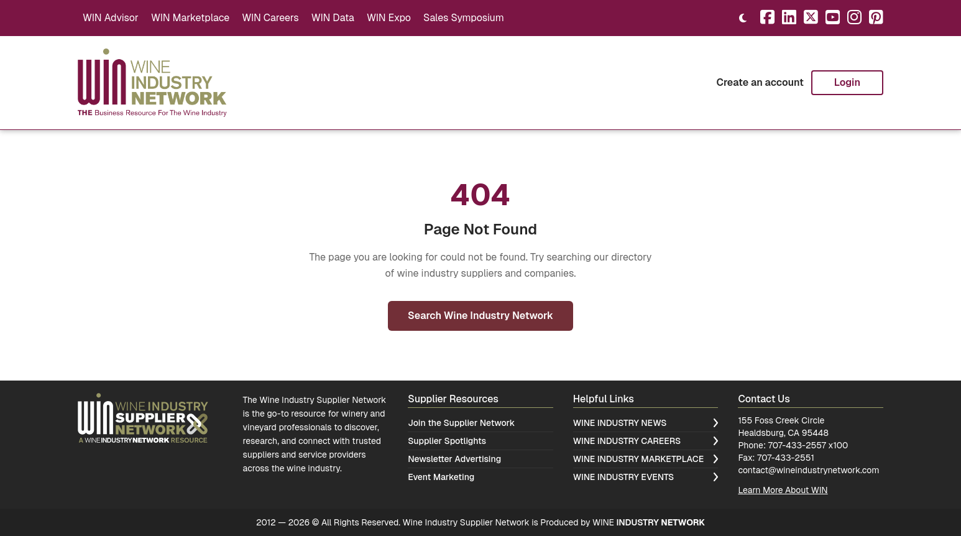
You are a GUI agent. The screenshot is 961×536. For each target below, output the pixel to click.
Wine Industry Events (646, 477)
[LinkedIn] (789, 18)
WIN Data (332, 17)
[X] (811, 18)
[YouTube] (832, 18)
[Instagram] (854, 18)
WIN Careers (270, 17)
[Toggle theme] (743, 18)
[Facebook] (767, 18)
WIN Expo (389, 17)
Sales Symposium (463, 17)
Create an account (759, 82)
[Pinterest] (876, 18)
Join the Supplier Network (461, 422)
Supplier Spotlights (447, 440)
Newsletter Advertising (454, 458)
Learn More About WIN (782, 490)
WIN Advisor (111, 17)
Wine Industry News (646, 422)
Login (847, 82)
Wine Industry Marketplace (646, 458)
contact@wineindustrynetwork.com (808, 470)
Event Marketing (441, 477)
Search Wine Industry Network (480, 315)
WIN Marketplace (190, 17)
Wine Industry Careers (646, 440)
